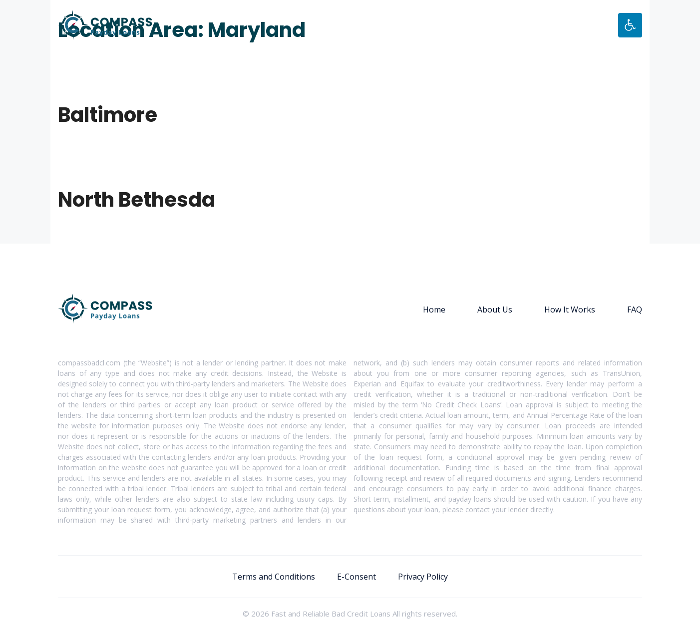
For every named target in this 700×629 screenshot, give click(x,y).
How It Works (569, 309)
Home (434, 309)
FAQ (634, 309)
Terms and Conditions (273, 576)
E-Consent (356, 576)
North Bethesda (136, 200)
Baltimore (107, 115)
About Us (494, 309)
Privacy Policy (423, 576)
